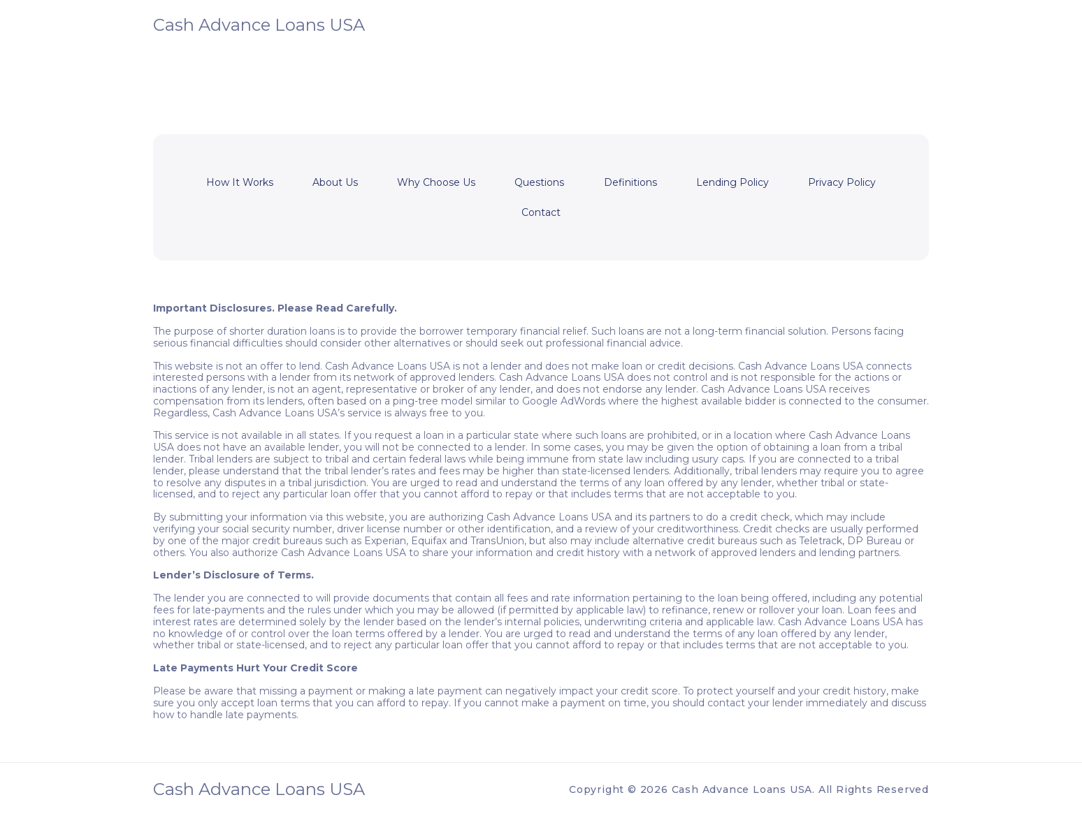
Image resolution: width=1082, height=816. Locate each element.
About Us (335, 183)
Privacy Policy (842, 183)
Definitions (630, 183)
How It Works (239, 183)
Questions (539, 183)
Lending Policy (732, 183)
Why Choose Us (436, 183)
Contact (541, 213)
